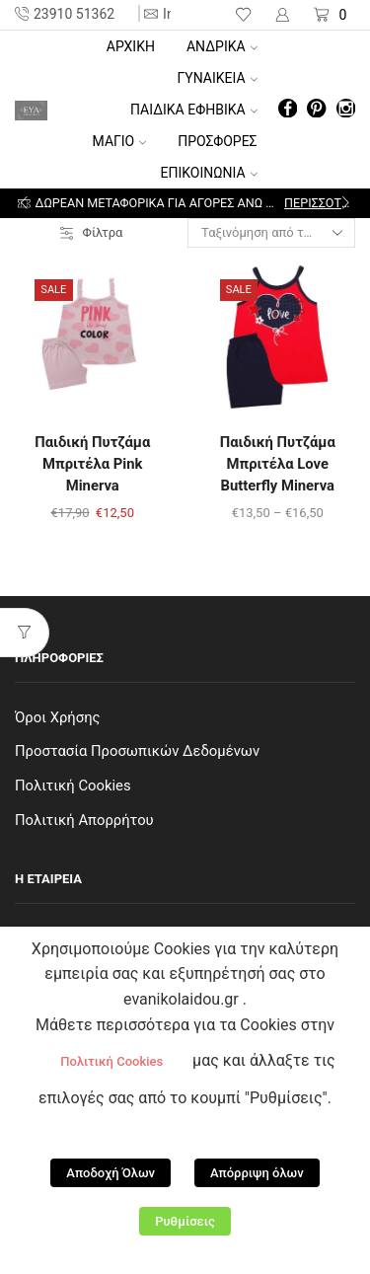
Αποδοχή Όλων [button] (110, 1172)
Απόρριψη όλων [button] (257, 1172)
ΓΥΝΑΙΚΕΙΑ (218, 78)
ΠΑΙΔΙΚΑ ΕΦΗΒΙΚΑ (194, 109)
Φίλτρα (91, 232)
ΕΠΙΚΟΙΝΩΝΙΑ (209, 173)
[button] (24, 203)
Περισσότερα (318, 202)
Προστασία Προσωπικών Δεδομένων (137, 751)
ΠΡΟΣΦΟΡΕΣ (217, 141)
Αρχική (131, 46)
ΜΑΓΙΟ (120, 141)
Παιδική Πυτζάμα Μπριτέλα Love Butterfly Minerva (277, 463)
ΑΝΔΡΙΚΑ (222, 46)
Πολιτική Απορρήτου (84, 820)
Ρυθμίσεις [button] (185, 1221)
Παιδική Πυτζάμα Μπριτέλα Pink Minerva (92, 463)
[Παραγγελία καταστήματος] (271, 233)
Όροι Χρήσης (58, 717)
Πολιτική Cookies (73, 785)
